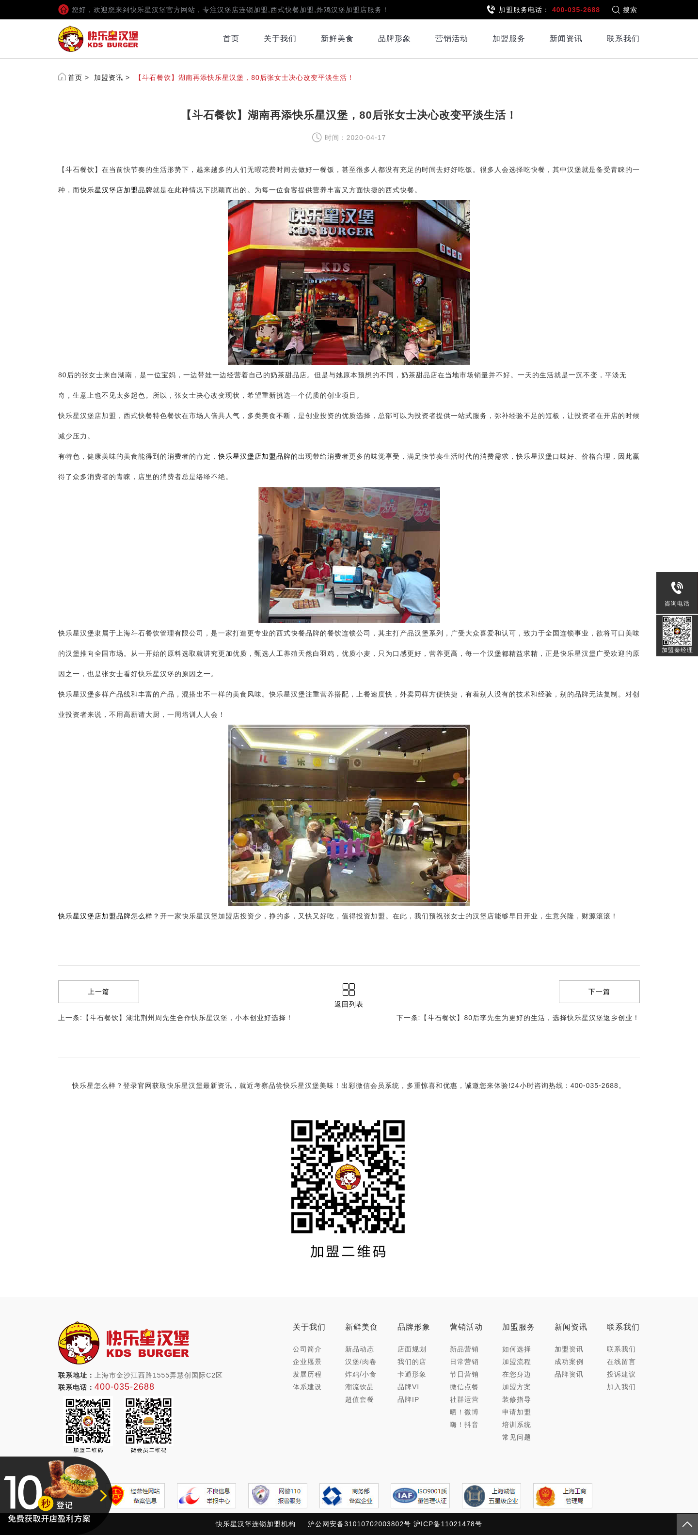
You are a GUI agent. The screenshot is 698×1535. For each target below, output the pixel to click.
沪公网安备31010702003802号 (359, 1524)
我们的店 (412, 1361)
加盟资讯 (108, 77)
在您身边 (516, 1374)
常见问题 (516, 1437)
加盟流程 (516, 1361)
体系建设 (307, 1387)
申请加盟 (516, 1412)
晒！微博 (464, 1412)
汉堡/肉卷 (361, 1361)
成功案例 (569, 1361)
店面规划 (412, 1349)
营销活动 (451, 38)
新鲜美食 (337, 38)
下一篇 (599, 991)
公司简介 (307, 1349)
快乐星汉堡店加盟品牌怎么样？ (109, 916)
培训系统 (516, 1424)
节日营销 (464, 1374)
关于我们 (280, 38)
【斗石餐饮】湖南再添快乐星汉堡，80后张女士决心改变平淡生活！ (244, 77)
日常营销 (464, 1361)
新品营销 (464, 1349)
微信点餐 (464, 1387)
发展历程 (307, 1374)
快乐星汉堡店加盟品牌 (116, 190)
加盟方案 (516, 1387)
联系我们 (623, 38)
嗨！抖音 (464, 1424)
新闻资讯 (566, 38)
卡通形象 (412, 1374)
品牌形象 (394, 38)
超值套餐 (359, 1399)
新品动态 (359, 1349)
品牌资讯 (569, 1374)
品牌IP (408, 1399)
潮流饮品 (359, 1387)
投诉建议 (621, 1374)
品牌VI (408, 1387)
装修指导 (516, 1399)
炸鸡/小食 (361, 1374)
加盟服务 (508, 38)
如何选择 (516, 1349)
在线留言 (621, 1361)
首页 (231, 38)
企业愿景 (307, 1361)
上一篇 (99, 991)
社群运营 (464, 1399)
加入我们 (621, 1387)
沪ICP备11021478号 (447, 1524)
